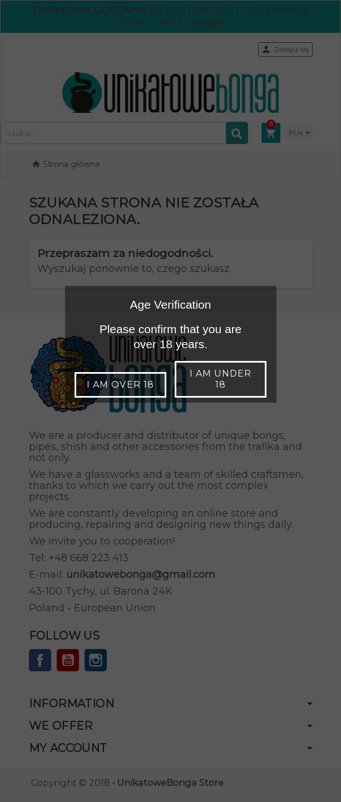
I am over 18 (120, 384)
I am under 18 (220, 379)
